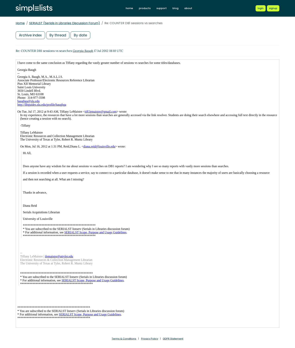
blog (175, 8)
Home (20, 23)
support (161, 8)
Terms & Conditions (124, 338)
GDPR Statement (173, 338)
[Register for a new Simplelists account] (273, 8)
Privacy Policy (149, 338)
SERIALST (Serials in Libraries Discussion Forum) (64, 23)
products (145, 8)
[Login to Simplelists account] (261, 8)
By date (80, 35)
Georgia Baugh (83, 51)
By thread (57, 35)
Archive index (30, 35)
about (188, 8)
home (129, 8)
